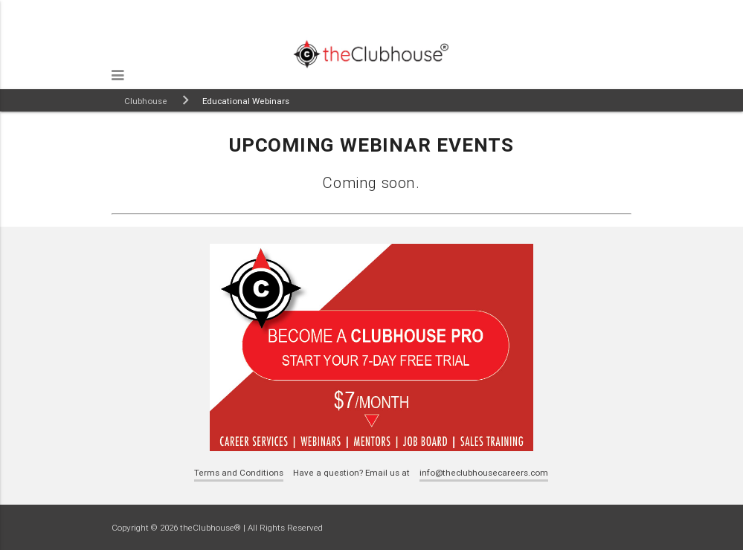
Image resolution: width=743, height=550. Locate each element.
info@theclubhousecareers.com (483, 472)
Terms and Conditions (238, 472)
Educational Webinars (245, 100)
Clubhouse (145, 100)
